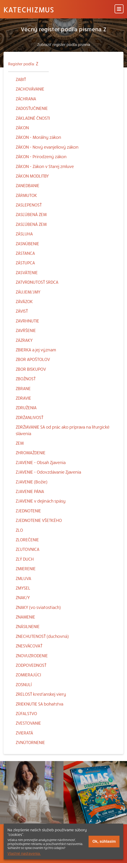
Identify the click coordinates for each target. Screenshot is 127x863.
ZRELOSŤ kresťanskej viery (41, 694)
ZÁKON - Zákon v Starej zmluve (45, 166)
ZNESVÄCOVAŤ (29, 645)
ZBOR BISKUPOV (31, 369)
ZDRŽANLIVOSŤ (29, 417)
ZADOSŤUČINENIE (32, 108)
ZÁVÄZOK (24, 301)
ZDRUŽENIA (26, 407)
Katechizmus (29, 9)
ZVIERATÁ (24, 732)
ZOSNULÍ (24, 684)
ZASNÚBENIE (27, 243)
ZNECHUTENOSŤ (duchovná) (42, 636)
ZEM (20, 443)
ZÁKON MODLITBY (32, 175)
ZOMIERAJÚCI (28, 674)
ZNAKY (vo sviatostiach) (38, 607)
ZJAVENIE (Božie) (31, 481)
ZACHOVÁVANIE (30, 88)
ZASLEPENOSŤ (29, 204)
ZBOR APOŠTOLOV (33, 359)
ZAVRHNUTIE (27, 320)
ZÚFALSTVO (26, 713)
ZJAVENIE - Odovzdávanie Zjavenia (48, 472)
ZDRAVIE (23, 398)
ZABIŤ (21, 79)
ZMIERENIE (26, 568)
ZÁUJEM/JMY (28, 291)
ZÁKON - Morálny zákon (38, 137)
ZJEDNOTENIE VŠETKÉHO (39, 520)
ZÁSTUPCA (25, 262)
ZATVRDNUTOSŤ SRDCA (37, 282)
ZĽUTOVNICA (27, 549)
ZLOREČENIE (27, 539)
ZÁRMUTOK (26, 195)
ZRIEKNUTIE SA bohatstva (39, 703)
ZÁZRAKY (24, 340)
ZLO (19, 530)
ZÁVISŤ (22, 311)
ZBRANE (23, 388)
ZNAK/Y (23, 597)
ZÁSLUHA (24, 233)
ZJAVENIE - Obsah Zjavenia (41, 462)
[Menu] (119, 9)
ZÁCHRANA (26, 98)
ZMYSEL (23, 587)
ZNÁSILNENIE (28, 626)
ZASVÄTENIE (27, 272)
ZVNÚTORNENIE (30, 742)
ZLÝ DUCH (25, 559)
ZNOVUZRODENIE (32, 655)
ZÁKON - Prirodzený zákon (41, 156)
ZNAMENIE (25, 616)
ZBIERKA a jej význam (36, 349)
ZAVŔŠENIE (26, 330)
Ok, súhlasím (104, 841)
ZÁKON (22, 127)
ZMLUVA (23, 578)
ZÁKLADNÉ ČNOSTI (33, 118)
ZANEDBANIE (27, 185)
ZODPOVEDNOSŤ (31, 665)
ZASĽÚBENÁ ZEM (31, 214)
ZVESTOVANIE (28, 723)
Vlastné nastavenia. (24, 853)
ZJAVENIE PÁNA (30, 491)
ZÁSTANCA (25, 253)
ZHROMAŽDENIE (30, 452)
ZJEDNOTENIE (28, 510)
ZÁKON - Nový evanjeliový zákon (47, 147)
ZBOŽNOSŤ (26, 378)
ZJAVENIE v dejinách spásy (41, 500)
